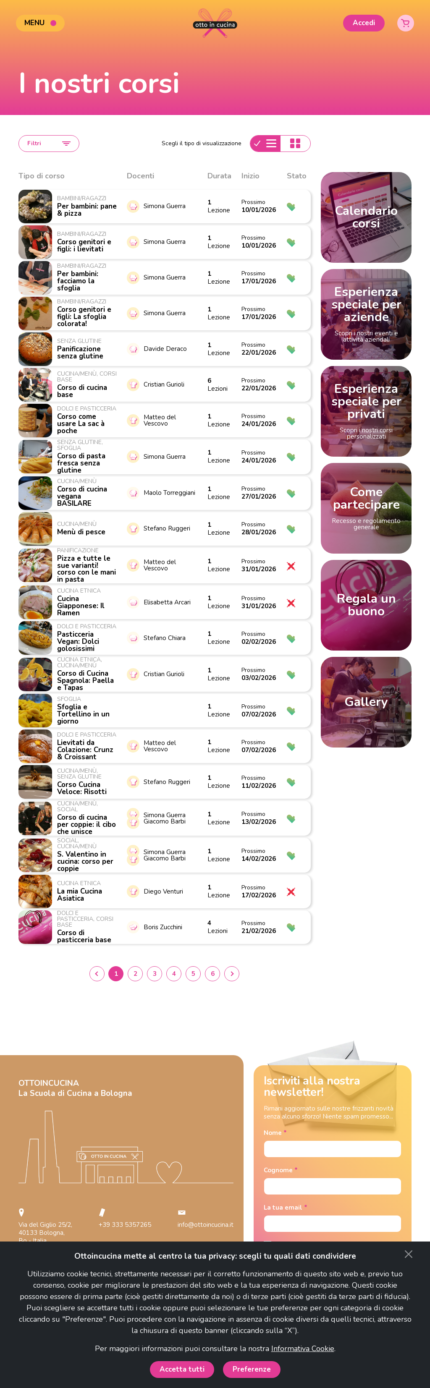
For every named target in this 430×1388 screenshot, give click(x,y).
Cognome (281, 1170)
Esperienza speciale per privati (366, 410)
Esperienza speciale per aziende (366, 313)
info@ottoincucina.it (205, 1225)
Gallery (366, 702)
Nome (275, 1133)
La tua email (285, 1208)
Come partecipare (366, 507)
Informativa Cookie (302, 1349)
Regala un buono (366, 605)
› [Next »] (231, 973)
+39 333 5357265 (125, 1225)
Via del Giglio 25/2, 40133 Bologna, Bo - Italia (45, 1232)
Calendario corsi (366, 217)
